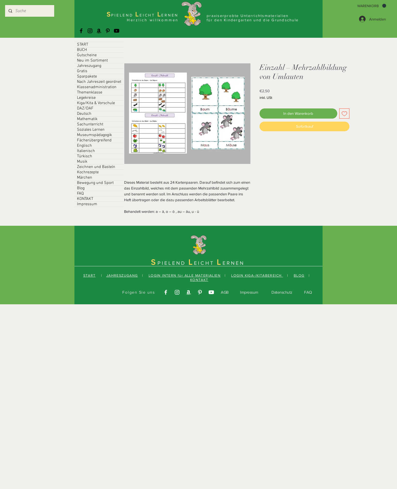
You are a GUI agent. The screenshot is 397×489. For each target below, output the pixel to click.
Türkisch (84, 156)
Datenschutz (281, 292)
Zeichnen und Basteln (96, 167)
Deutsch (84, 113)
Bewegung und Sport (95, 182)
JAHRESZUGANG (122, 275)
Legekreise (86, 97)
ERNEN (234, 263)
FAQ (80, 193)
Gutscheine (87, 55)
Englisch (84, 145)
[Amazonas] (99, 31)
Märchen (84, 177)
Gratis (82, 71)
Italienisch (86, 151)
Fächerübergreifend (94, 140)
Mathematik (87, 119)
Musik (82, 161)
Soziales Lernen (91, 129)
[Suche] (29, 11)
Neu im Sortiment (92, 60)
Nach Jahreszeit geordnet (99, 81)
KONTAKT (85, 198)
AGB (225, 292)
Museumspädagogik (94, 135)
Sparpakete (87, 76)
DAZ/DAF (85, 108)
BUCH (82, 49)
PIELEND (172, 263)
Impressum (87, 204)
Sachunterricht (90, 124)
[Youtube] (116, 31)
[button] (371, 6)
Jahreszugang (89, 65)
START (82, 44)
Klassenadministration (96, 87)
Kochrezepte (88, 172)
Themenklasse (89, 92)
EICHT (205, 263)
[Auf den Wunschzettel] (344, 113)
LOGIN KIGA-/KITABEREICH (257, 275)
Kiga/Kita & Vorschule (96, 103)
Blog (81, 188)
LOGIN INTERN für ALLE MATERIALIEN (185, 275)
